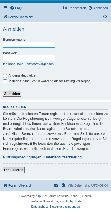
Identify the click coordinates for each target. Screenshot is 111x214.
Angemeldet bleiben (20, 75)
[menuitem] (16, 8)
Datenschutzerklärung (63, 157)
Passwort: (11, 53)
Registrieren (13, 170)
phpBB (40, 196)
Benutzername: (14, 39)
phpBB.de (75, 201)
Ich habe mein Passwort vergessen (28, 64)
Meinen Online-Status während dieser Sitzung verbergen (46, 81)
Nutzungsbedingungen (22, 157)
